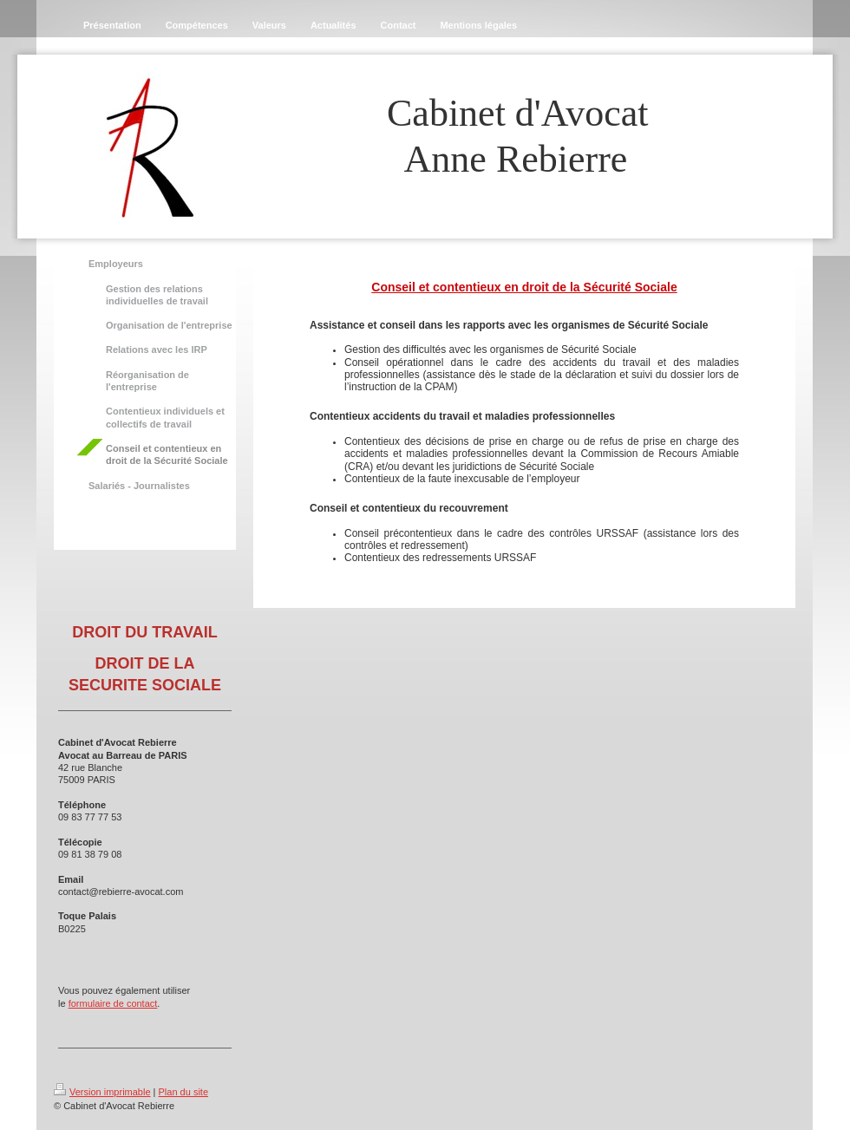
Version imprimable (102, 1092)
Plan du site (183, 1092)
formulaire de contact (113, 1003)
